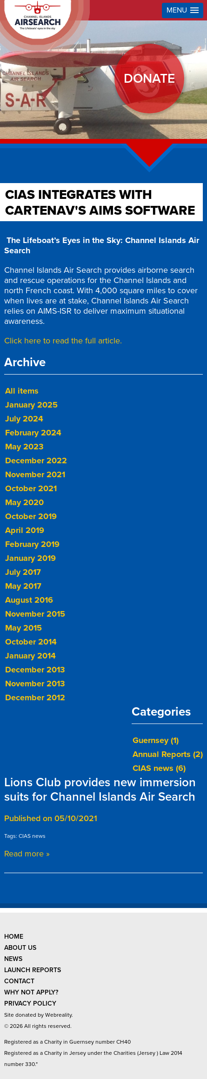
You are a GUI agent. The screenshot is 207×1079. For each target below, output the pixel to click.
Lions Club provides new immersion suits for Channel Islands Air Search (100, 789)
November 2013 (35, 683)
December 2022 (36, 460)
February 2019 (32, 544)
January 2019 (30, 558)
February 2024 (33, 433)
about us (20, 948)
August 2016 (29, 600)
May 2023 (24, 446)
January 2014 (30, 656)
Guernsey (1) (156, 740)
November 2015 (35, 614)
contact (19, 981)
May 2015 (23, 628)
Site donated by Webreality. (38, 1015)
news (13, 959)
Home (13, 937)
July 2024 (24, 419)
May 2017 (23, 586)
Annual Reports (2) (168, 754)
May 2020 (24, 502)
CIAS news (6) (159, 768)
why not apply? (31, 992)
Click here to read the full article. (63, 341)
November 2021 (35, 474)
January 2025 (31, 405)
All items (22, 391)
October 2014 (31, 642)
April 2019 (24, 530)
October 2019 (31, 516)
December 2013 (35, 670)
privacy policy (30, 1003)
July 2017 (23, 572)
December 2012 (35, 697)
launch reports (32, 970)
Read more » (27, 854)
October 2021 (31, 488)
